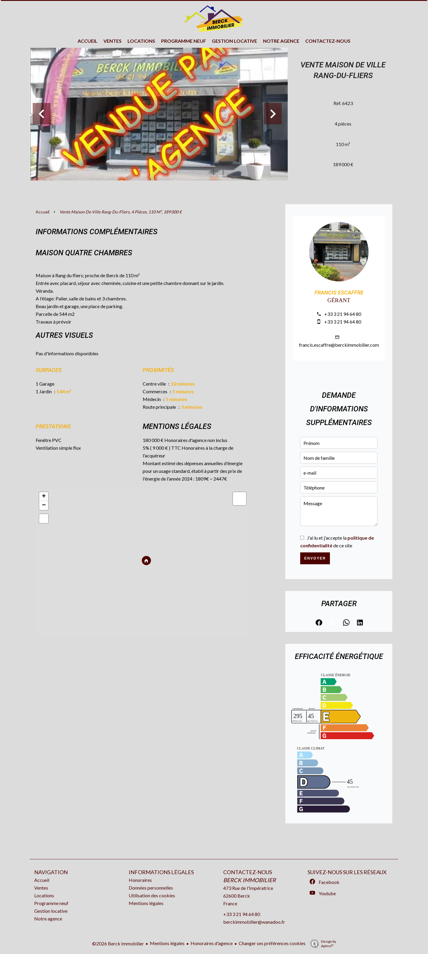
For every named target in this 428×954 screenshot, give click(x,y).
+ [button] (44, 496)
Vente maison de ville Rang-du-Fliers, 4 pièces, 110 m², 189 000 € (120, 211)
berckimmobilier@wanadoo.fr (254, 922)
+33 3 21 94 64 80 (342, 314)
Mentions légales (167, 943)
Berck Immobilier (249, 880)
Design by (321, 943)
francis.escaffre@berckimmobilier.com (339, 345)
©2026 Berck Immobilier (118, 943)
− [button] (44, 505)
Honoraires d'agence (212, 943)
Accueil (42, 211)
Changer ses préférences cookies (272, 943)
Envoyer (315, 558)
